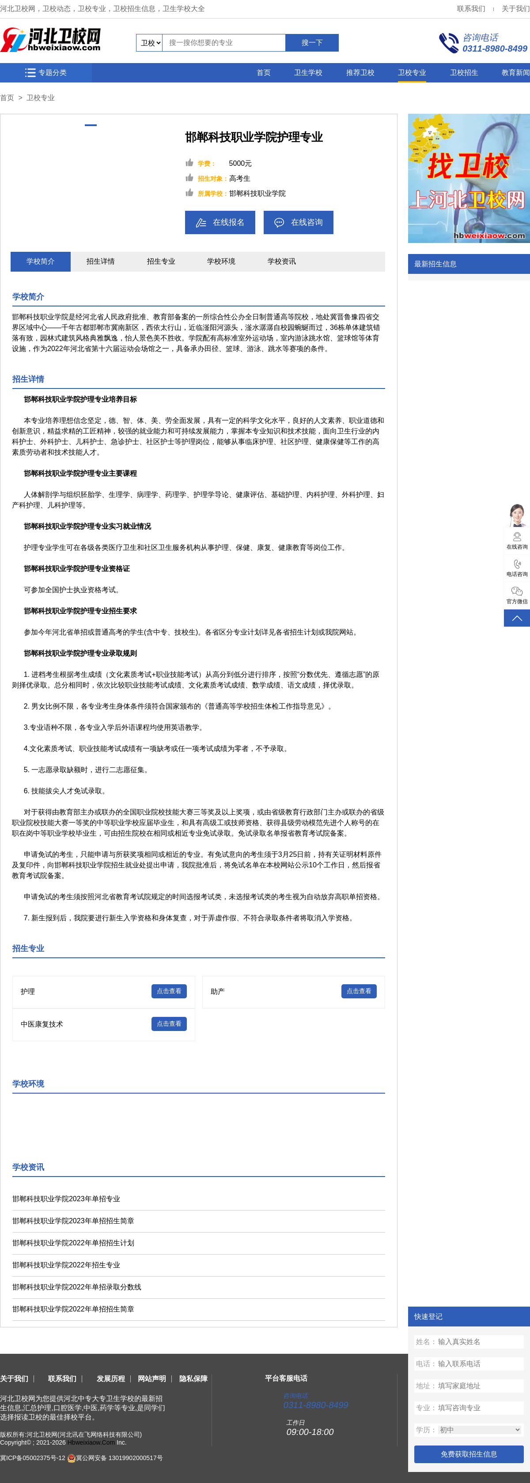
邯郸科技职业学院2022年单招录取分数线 (76, 1287)
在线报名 (220, 223)
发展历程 (111, 1378)
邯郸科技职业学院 (257, 193)
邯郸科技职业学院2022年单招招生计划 (73, 1243)
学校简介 (40, 261)
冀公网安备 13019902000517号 (119, 1457)
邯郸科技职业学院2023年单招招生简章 (73, 1221)
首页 (264, 72)
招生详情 (101, 261)
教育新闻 (516, 72)
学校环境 (221, 261)
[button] (91, 125)
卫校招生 (464, 72)
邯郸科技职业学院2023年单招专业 (66, 1199)
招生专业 (161, 261)
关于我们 (516, 8)
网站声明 (152, 1378)
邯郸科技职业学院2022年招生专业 (66, 1265)
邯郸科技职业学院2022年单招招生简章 (73, 1309)
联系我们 (471, 8)
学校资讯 (282, 261)
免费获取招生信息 (469, 1454)
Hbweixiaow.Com (91, 1442)
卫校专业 (412, 72)
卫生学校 (308, 72)
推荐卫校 (360, 72)
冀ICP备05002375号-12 (32, 1457)
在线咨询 (298, 223)
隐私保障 (193, 1378)
